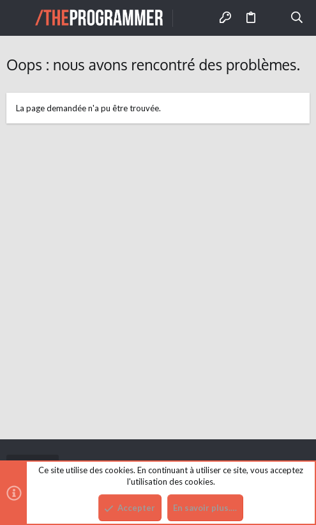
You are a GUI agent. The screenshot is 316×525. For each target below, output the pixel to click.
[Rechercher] (297, 17)
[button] (19, 18)
